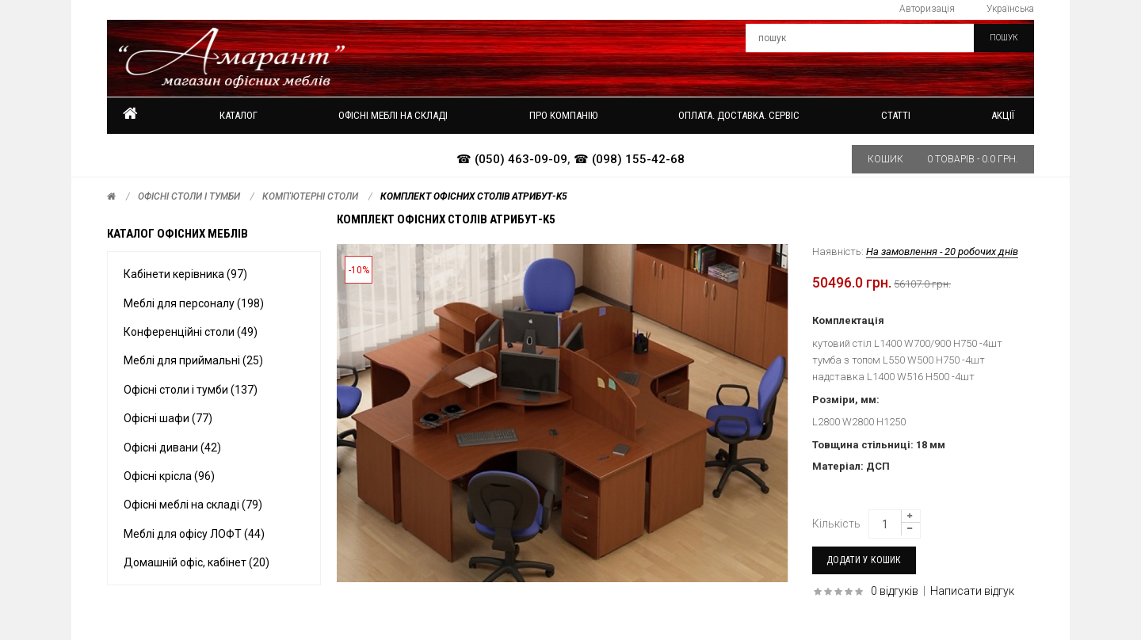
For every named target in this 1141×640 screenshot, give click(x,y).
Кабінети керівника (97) (185, 274)
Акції (1002, 115)
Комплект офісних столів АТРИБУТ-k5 (473, 196)
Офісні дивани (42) (172, 447)
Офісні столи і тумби (189, 196)
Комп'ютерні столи (310, 196)
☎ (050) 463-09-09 (511, 159)
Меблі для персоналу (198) (194, 303)
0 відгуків (894, 591)
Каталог (238, 115)
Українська (1010, 8)
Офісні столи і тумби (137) (191, 389)
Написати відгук (972, 591)
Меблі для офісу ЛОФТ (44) (194, 534)
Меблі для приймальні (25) (193, 360)
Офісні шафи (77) (168, 418)
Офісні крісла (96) (169, 476)
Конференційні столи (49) (191, 332)
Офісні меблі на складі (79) (193, 504)
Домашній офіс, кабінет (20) (196, 562)
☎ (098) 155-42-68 (629, 159)
